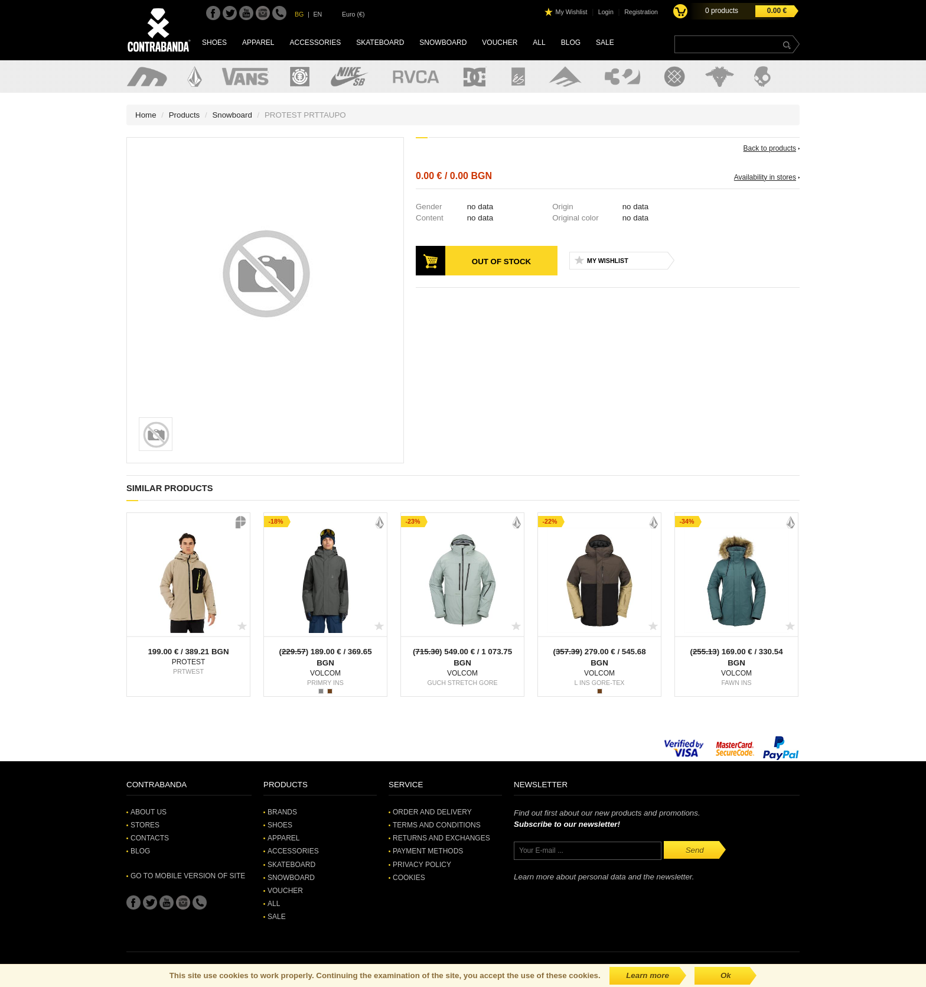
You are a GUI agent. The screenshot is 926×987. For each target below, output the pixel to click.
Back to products (770, 148)
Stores (145, 825)
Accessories (315, 42)
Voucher (499, 42)
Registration (641, 11)
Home (145, 115)
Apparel (258, 42)
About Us (149, 812)
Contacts (150, 838)
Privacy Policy (422, 865)
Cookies (409, 878)
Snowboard (443, 42)
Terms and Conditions (437, 825)
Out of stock (501, 261)
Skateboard (380, 42)
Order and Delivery (432, 812)
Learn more (647, 975)
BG (299, 14)
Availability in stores (765, 177)
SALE (605, 42)
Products (184, 115)
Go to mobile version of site (188, 876)
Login (606, 11)
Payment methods (428, 851)
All (539, 42)
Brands (282, 812)
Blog (571, 42)
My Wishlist (572, 11)
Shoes (214, 42)
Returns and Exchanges (441, 838)
